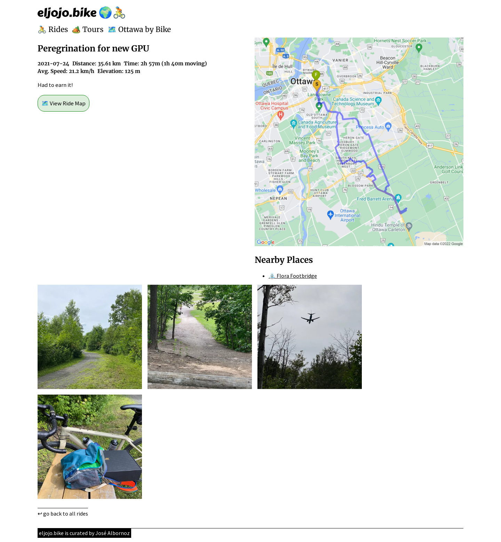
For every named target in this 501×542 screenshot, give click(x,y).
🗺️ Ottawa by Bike (139, 29)
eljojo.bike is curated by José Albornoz (84, 532)
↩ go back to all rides (63, 513)
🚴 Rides (53, 29)
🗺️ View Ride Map (63, 103)
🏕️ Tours (88, 29)
